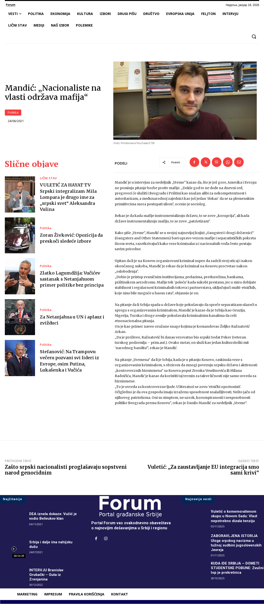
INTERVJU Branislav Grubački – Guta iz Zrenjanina (47, 578)
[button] (254, 36)
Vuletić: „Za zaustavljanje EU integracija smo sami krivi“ (203, 473)
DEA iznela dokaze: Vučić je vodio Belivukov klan (54, 519)
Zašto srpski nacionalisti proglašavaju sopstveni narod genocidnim (66, 473)
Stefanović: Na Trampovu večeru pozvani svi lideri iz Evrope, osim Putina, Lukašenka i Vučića (69, 364)
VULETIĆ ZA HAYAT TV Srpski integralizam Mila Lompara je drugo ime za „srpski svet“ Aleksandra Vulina (68, 200)
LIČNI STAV (47, 181)
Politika (13, 114)
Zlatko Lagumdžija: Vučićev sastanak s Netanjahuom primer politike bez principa (72, 282)
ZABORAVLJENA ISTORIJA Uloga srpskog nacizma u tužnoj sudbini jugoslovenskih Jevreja (235, 546)
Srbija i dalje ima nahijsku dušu (52, 547)
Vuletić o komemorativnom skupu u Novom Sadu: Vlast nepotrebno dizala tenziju (235, 519)
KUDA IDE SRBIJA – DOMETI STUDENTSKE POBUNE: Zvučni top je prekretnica (236, 571)
